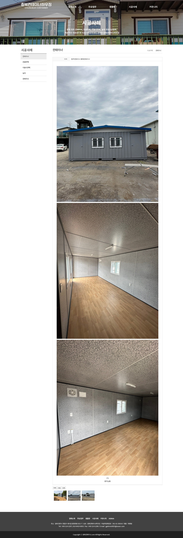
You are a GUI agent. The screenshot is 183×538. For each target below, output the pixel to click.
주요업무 (92, 6)
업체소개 (72, 6)
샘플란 (112, 6)
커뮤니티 (153, 6)
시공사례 (133, 6)
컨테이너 (26, 56)
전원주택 (26, 62)
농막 (24, 73)
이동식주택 (26, 67)
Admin (111, 518)
